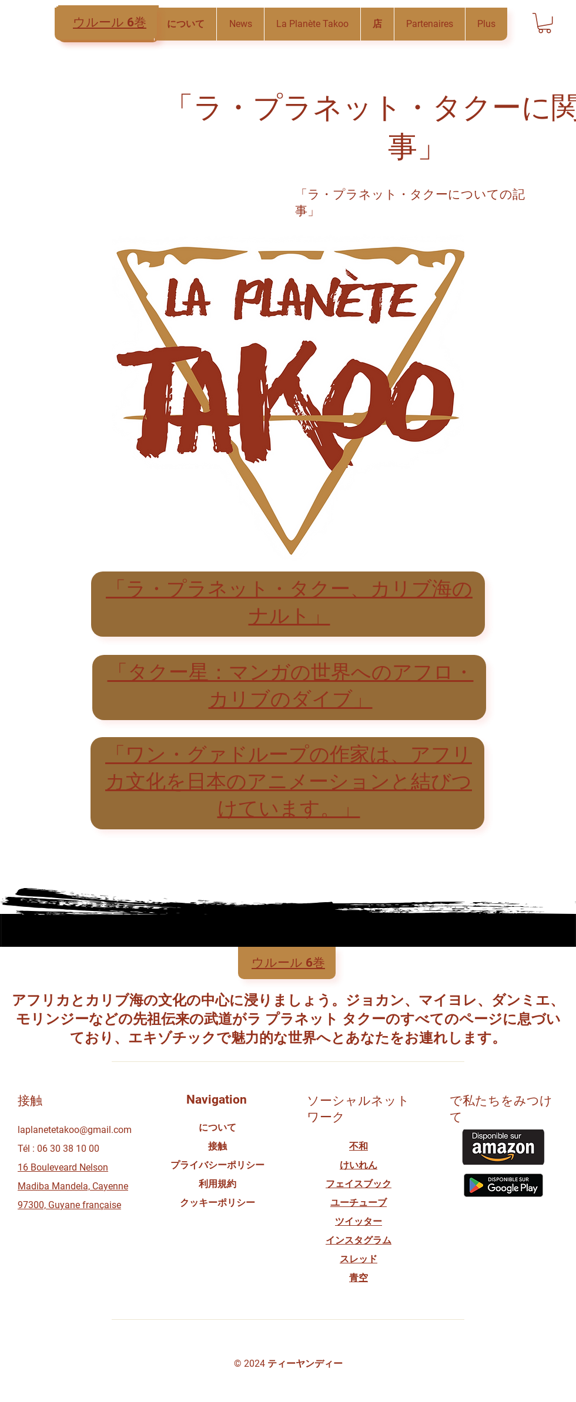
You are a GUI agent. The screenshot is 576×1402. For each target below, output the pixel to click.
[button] (240, 24)
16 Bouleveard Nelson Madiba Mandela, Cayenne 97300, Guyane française (73, 1186)
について (217, 1127)
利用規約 (217, 1183)
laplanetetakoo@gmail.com (75, 1129)
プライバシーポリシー (217, 1165)
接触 (217, 1146)
